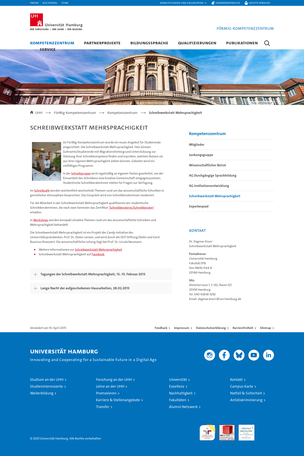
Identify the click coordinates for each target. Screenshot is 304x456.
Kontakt (236, 379)
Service (48, 49)
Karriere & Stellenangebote (118, 400)
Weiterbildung (41, 393)
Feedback (161, 328)
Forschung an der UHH (114, 379)
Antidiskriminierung (246, 400)
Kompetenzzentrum (52, 42)
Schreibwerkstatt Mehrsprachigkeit (98, 250)
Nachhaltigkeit (181, 393)
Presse (34, 3)
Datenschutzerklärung (211, 328)
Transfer (102, 406)
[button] (183, 3)
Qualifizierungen (197, 42)
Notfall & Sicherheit (246, 393)
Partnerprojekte (102, 42)
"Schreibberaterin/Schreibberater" (131, 208)
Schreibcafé (42, 190)
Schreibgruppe (81, 173)
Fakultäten (177, 400)
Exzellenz (176, 386)
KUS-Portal (50, 3)
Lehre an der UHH (110, 386)
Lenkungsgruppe (201, 155)
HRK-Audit (245, 427)
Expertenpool (199, 206)
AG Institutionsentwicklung (209, 186)
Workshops (40, 220)
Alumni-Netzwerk (183, 406)
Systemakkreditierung (266, 427)
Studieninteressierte (46, 386)
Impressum (181, 328)
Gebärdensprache (228, 3)
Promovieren (106, 393)
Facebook (98, 254)
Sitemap (265, 328)
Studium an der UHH (46, 379)
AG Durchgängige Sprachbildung (212, 175)
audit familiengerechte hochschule (207, 431)
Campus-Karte (241, 386)
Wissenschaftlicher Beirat (207, 165)
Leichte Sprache (259, 3)
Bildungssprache (149, 42)
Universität (178, 379)
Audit (222, 427)
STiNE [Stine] (64, 3)
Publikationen (242, 42)
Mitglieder (196, 144)
